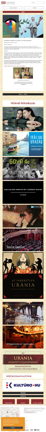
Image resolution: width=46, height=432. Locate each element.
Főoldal (23, 403)
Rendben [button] (13, 427)
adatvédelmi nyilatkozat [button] (8, 424)
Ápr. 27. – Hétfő (23, 94)
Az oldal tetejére (37, 403)
